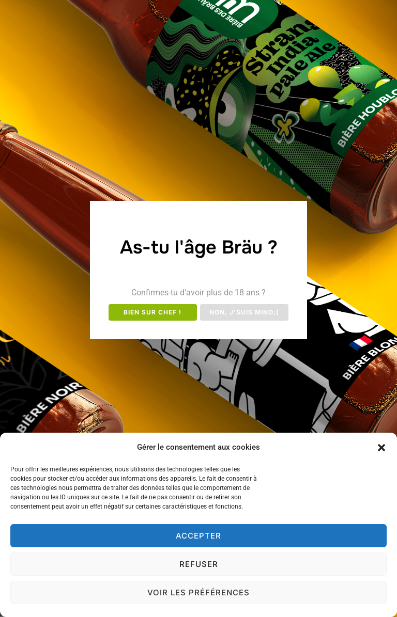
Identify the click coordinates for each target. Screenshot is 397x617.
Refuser (198, 564)
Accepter (198, 536)
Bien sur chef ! (152, 312)
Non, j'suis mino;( (244, 312)
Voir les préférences (198, 592)
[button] (381, 447)
